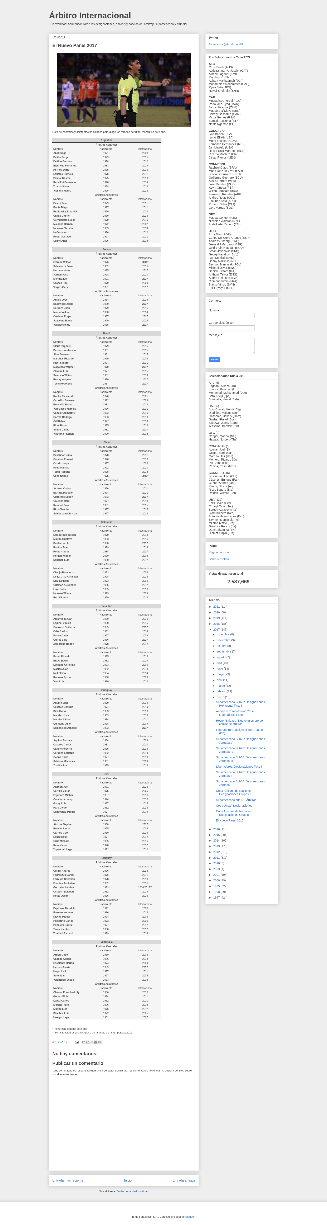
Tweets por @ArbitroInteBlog (227, 44)
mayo (221, 674)
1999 (217, 886)
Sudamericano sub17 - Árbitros (236, 800)
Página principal (219, 552)
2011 (217, 857)
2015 (217, 835)
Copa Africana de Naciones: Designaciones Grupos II (234, 792)
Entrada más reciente (67, 1180)
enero (221, 697)
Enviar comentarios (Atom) (132, 1191)
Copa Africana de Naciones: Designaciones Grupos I (234, 813)
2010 (217, 863)
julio (220, 663)
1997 (217, 897)
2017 (217, 629)
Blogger (190, 1216)
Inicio (128, 1180)
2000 (217, 880)
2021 (217, 606)
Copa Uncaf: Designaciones (234, 805)
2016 (217, 829)
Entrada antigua (183, 1180)
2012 (217, 852)
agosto (221, 657)
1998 (217, 892)
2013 (217, 846)
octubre (222, 645)
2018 (217, 623)
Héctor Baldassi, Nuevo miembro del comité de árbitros (239, 722)
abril (220, 680)
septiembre (224, 651)
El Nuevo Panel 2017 (230, 820)
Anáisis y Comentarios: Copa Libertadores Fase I (235, 713)
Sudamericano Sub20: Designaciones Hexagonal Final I (240, 703)
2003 (217, 869)
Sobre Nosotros (219, 559)
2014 (217, 840)
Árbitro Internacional (90, 15)
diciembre (223, 634)
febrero (222, 691)
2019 (217, 618)
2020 (217, 612)
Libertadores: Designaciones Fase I (239, 766)
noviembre (224, 640)
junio (220, 668)
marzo (221, 685)
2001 (217, 874)
